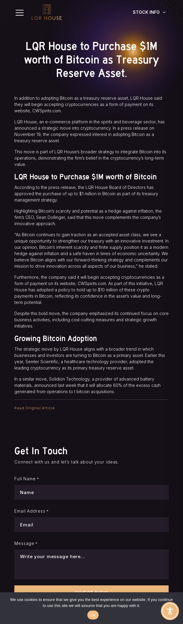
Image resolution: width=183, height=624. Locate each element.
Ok (92, 615)
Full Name (26, 478)
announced (45, 385)
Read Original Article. (35, 408)
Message (26, 543)
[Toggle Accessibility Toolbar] (170, 611)
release (140, 128)
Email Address (31, 511)
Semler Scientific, (42, 361)
